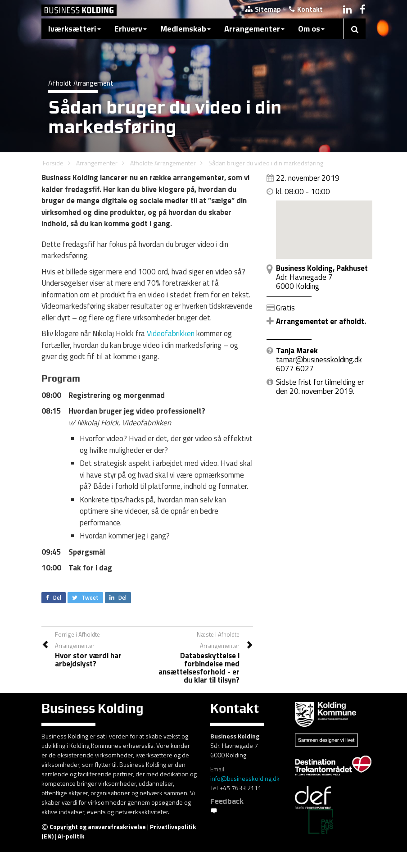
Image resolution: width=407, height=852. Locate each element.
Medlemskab (185, 29)
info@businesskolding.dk (245, 778)
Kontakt (306, 9)
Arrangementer (254, 29)
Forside (53, 163)
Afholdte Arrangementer (163, 163)
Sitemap (263, 9)
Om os (311, 29)
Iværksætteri (74, 29)
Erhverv (130, 29)
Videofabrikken (170, 333)
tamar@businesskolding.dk (319, 359)
